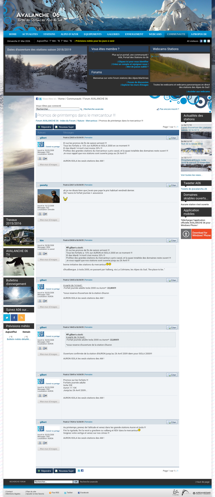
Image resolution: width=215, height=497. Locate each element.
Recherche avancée (93, 109)
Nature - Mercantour (87, 120)
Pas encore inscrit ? (169, 109)
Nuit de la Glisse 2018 (192, 143)
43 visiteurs (192, 41)
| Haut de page (202, 482)
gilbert (43, 138)
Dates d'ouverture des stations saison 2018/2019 (196, 128)
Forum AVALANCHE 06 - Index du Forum (56, 120)
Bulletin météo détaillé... (19, 339)
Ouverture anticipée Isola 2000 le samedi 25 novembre (195, 161)
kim (42, 240)
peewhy (44, 185)
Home (61, 98)
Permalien (88, 138)
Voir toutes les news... (192, 175)
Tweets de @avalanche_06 (194, 189)
